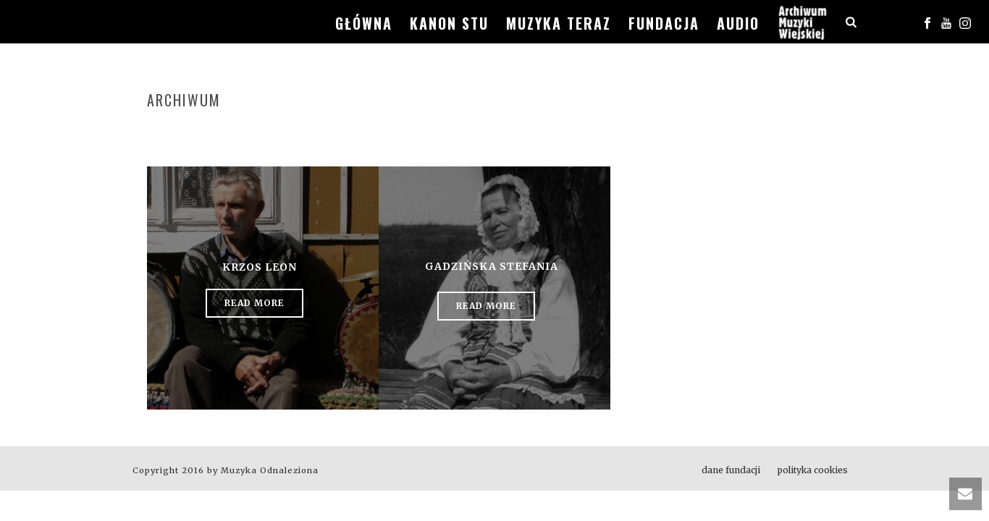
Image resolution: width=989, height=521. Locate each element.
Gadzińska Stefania (491, 266)
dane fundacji (731, 470)
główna (363, 23)
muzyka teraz (558, 23)
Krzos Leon (259, 267)
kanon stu (449, 23)
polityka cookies (813, 470)
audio (738, 23)
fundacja (663, 23)
